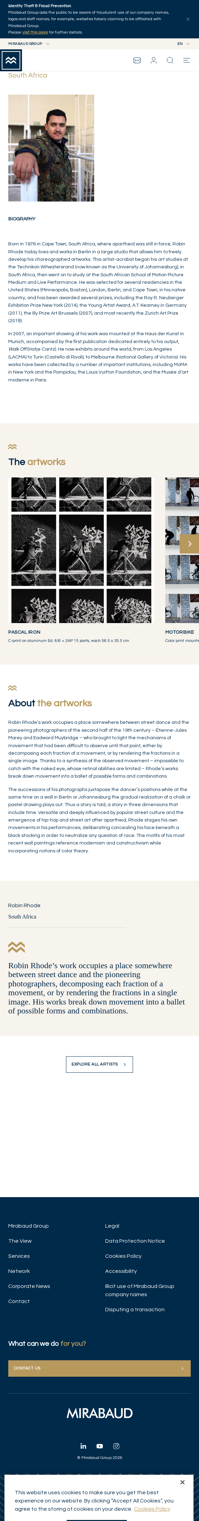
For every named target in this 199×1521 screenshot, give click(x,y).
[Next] (189, 543)
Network (19, 1271)
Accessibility (121, 1271)
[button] (153, 60)
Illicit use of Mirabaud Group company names (139, 1290)
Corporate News (29, 1286)
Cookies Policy (123, 1256)
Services (19, 1256)
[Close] (182, 1491)
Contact (19, 1301)
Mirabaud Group (28, 1226)
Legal (112, 1226)
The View (20, 1241)
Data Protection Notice (135, 1241)
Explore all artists (99, 1064)
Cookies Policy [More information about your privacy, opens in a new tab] (152, 1518)
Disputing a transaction (135, 1309)
